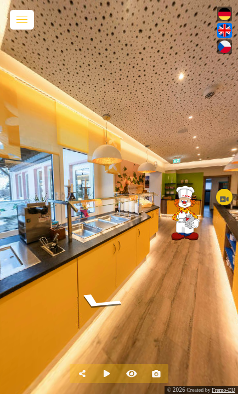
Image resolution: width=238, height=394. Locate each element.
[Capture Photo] (156, 373)
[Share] (82, 373)
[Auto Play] (106, 373)
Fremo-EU (223, 390)
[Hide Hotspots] (131, 373)
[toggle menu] (22, 20)
